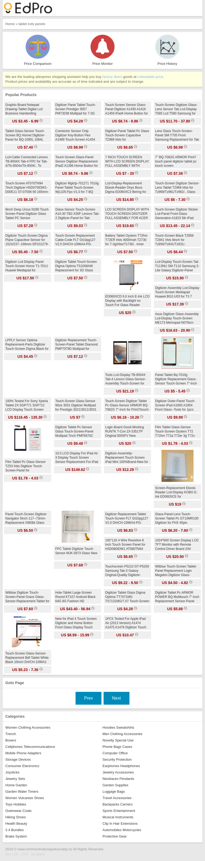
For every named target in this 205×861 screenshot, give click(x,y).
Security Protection (117, 759)
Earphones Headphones (121, 766)
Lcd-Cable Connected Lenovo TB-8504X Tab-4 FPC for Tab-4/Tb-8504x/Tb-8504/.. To (26, 161)
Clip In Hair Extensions (120, 824)
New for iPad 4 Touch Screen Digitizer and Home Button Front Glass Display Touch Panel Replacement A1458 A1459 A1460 (76, 627)
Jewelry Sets (15, 779)
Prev (88, 698)
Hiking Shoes (15, 817)
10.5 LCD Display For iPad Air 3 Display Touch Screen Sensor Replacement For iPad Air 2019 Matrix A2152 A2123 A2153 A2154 (76, 461)
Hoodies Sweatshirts (118, 727)
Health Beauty (16, 824)
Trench (10, 734)
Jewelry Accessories (118, 772)
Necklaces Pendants (118, 779)
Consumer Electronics (22, 766)
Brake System (16, 836)
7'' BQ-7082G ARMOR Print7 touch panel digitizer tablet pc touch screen (175, 161)
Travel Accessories (117, 798)
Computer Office (115, 753)
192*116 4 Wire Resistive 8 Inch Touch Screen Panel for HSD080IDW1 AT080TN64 (125, 544)
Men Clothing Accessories (122, 734)
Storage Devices (18, 759)
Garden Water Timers (21, 791)
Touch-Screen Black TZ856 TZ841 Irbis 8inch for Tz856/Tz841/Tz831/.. (174, 240)
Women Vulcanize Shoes (24, 798)
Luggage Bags (113, 791)
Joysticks (12, 772)
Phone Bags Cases (117, 747)
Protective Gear (114, 836)
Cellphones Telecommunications (30, 747)
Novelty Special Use (117, 740)
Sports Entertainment (118, 811)
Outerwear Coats (18, 811)
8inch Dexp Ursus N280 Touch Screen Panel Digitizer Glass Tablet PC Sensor (27, 214)
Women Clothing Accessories (27, 727)
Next (116, 698)
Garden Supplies (115, 785)
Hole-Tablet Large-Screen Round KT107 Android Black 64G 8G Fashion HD (75, 597)
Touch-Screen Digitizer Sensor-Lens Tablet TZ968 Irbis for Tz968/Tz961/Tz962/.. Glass (177, 187)
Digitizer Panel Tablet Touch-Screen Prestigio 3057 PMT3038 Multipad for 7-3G (75, 109)
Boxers (10, 740)
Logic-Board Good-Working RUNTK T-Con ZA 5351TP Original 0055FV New (124, 431)
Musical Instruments (117, 817)
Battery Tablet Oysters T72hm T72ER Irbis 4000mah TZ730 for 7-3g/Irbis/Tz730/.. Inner (126, 240)
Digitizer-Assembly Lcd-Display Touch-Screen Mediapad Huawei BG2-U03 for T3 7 (177, 292)
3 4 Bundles (14, 830)
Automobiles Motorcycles (121, 830)
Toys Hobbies (15, 804)
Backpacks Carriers (117, 804)
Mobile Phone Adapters (23, 753)
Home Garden (16, 785)
